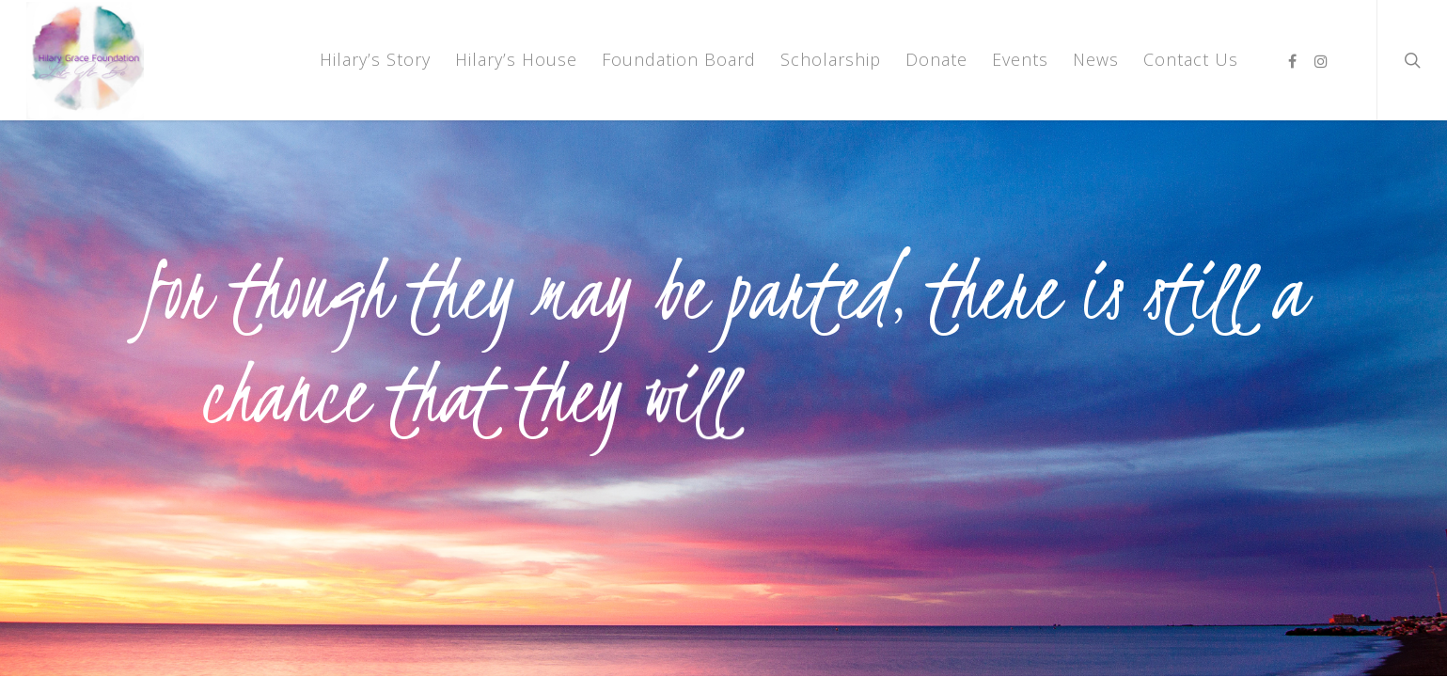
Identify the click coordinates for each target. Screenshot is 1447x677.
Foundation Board (679, 59)
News (1096, 59)
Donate (936, 59)
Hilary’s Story (375, 59)
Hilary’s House (516, 59)
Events (1020, 59)
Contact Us (1190, 59)
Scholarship (830, 59)
